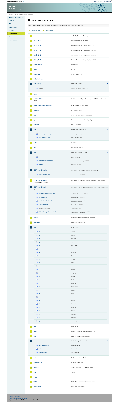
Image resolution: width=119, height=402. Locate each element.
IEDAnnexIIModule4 (40, 187)
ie (39, 276)
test (35, 372)
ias (35, 147)
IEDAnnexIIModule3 (40, 180)
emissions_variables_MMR (46, 134)
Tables (11, 24)
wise (35, 382)
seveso (36, 367)
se (39, 310)
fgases (36, 120)
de (39, 249)
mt (39, 293)
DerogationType (43, 197)
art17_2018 (37, 60)
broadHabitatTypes (44, 345)
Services (11, 37)
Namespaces (13, 40)
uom (35, 377)
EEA (16, 1)
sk (39, 317)
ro (39, 307)
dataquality (37, 83)
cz (39, 245)
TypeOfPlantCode (43, 204)
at (39, 231)
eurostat (36, 110)
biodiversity (38, 64)
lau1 (35, 227)
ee (39, 256)
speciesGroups (43, 352)
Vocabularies (13, 33)
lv (39, 290)
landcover (37, 222)
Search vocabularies (35, 30)
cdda (35, 69)
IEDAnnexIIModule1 (40, 170)
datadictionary (39, 79)
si (39, 314)
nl (39, 297)
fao (35, 115)
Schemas (12, 30)
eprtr (35, 94)
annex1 (41, 157)
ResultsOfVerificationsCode (46, 201)
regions (41, 349)
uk (39, 321)
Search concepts (49, 30)
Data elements (13, 27)
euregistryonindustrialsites (43, 105)
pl (39, 300)
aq (34, 36)
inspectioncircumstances (46, 160)
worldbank (37, 386)
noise (35, 358)
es (39, 262)
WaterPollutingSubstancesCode (47, 212)
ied (35, 152)
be (39, 235)
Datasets (11, 20)
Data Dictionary (22, 14)
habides (36, 143)
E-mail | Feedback (14, 396)
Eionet (16, 14)
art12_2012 (37, 40)
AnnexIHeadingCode (44, 174)
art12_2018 (37, 45)
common (37, 74)
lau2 (35, 326)
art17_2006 (37, 50)
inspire (36, 217)
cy (39, 242)
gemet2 (36, 124)
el (39, 259)
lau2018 (36, 331)
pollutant (41, 164)
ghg (35, 129)
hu (39, 273)
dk (39, 252)
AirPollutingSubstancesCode (47, 193)
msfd (35, 341)
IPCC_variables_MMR (45, 137)
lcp (35, 336)
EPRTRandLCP (39, 99)
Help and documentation (16, 17)
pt (39, 304)
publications (38, 362)
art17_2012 (37, 55)
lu (39, 286)
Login (95, 1)
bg (39, 238)
